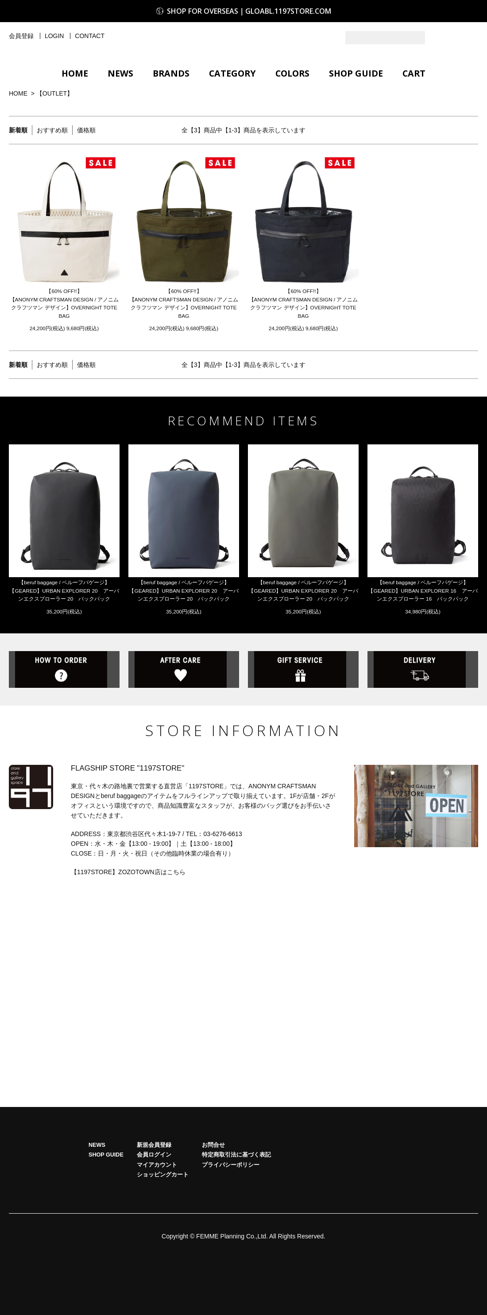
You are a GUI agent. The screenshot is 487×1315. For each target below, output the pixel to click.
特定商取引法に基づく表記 (236, 1194)
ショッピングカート (163, 1214)
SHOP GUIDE (356, 73)
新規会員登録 (154, 1183)
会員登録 (21, 35)
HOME (75, 73)
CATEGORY (232, 73)
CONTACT (89, 35)
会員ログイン (154, 1194)
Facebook (471, 37)
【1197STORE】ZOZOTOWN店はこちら (128, 910)
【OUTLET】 (54, 93)
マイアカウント (157, 1203)
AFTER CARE (183, 705)
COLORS (292, 73)
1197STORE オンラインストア (243, 41)
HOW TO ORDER (64, 705)
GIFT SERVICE (303, 705)
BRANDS (171, 73)
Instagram (453, 37)
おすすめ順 (52, 130)
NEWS (120, 73)
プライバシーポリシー (230, 1203)
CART (413, 73)
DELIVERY (422, 705)
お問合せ (213, 1183)
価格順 (86, 130)
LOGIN (54, 35)
